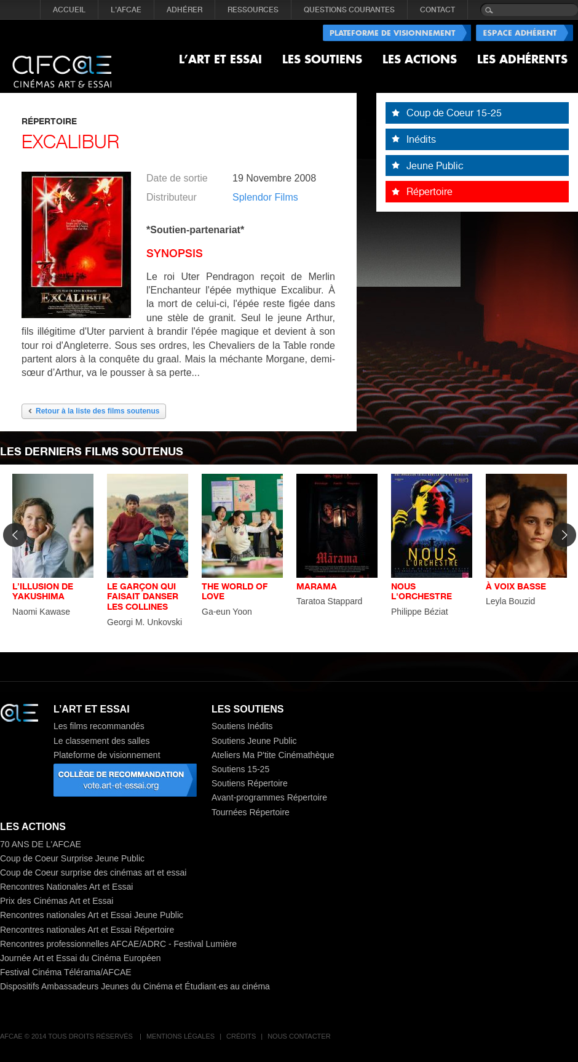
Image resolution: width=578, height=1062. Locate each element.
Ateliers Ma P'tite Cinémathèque (273, 755)
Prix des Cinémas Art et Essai (56, 901)
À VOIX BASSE (516, 586)
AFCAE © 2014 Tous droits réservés (67, 1036)
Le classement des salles (101, 741)
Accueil (69, 10)
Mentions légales (180, 1036)
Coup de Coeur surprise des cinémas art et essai (93, 872)
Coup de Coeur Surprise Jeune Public (72, 858)
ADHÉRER (184, 10)
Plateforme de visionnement (106, 755)
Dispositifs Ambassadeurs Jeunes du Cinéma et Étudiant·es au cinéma (135, 986)
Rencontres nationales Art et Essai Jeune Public (91, 915)
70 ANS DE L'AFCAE (40, 844)
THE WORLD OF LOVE (234, 591)
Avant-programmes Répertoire (269, 797)
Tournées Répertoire (251, 812)
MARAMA (316, 586)
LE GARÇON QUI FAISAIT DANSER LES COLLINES (142, 596)
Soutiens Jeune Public (254, 741)
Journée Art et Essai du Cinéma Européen (80, 958)
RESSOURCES (253, 10)
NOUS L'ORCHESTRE (421, 591)
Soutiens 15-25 (240, 769)
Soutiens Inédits (242, 726)
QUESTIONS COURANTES (349, 10)
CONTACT (437, 10)
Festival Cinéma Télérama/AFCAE (66, 972)
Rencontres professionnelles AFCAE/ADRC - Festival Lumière (118, 944)
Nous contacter (298, 1036)
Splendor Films (265, 197)
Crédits (241, 1036)
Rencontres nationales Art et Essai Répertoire (87, 930)
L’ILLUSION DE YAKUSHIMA (42, 591)
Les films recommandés (98, 726)
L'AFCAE (126, 10)
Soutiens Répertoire (250, 783)
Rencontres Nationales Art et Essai (66, 887)
